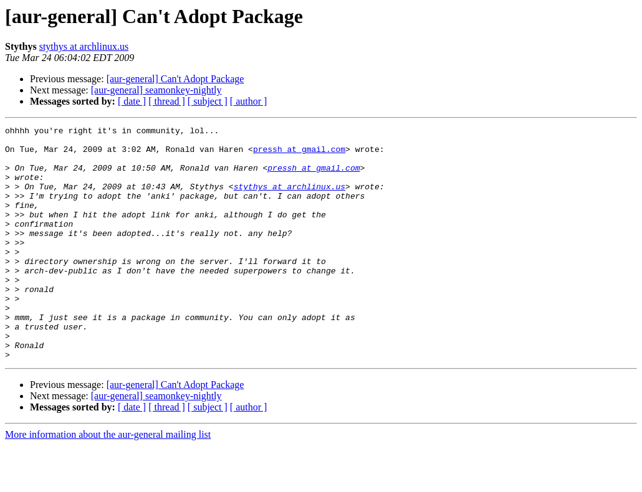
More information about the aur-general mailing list (108, 481)
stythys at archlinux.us (84, 46)
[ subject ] (208, 101)
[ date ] (132, 101)
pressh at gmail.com (299, 154)
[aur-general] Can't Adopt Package (175, 78)
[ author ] (248, 101)
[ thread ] (166, 101)
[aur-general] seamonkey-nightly (156, 90)
